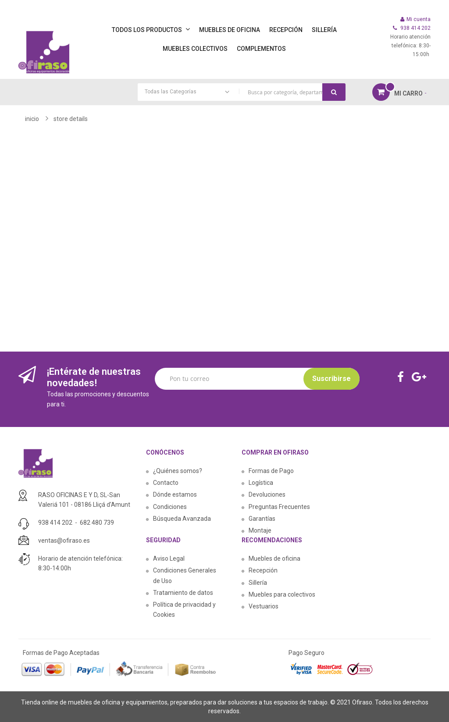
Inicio (32, 118)
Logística (261, 482)
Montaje (260, 530)
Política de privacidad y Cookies (184, 609)
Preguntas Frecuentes (279, 506)
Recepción (263, 570)
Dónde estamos (175, 494)
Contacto (165, 482)
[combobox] (242, 92)
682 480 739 (97, 522)
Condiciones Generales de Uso (184, 575)
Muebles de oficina (274, 558)
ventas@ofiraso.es (64, 540)
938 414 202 (55, 522)
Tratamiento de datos (183, 592)
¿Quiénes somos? (177, 470)
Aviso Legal (169, 558)
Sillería (258, 582)
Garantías (262, 518)
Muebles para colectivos (282, 594)
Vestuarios (263, 606)
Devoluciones (267, 494)
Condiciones (170, 506)
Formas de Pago (271, 470)
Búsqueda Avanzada (182, 518)
